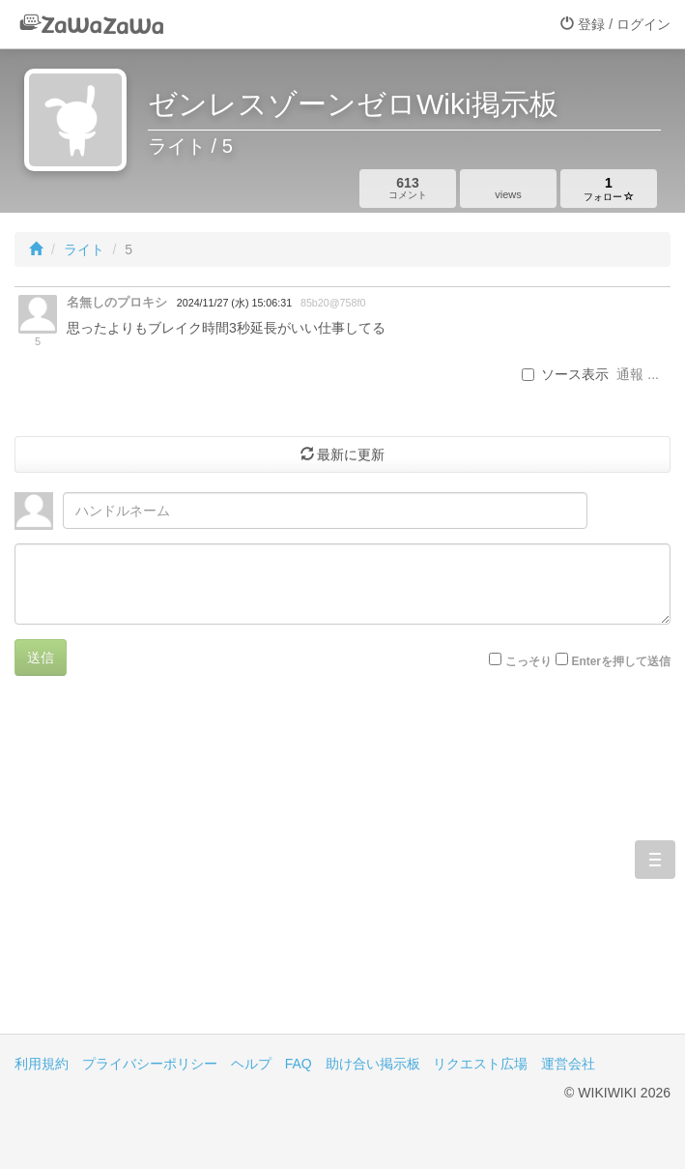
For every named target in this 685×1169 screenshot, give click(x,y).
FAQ (298, 1063)
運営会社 (568, 1063)
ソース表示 (565, 374)
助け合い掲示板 (373, 1063)
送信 (40, 657)
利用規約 (41, 1063)
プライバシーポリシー (149, 1063)
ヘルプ (251, 1063)
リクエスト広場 (480, 1063)
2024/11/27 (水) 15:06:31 (234, 302)
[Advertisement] (342, 869)
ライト (84, 249)
